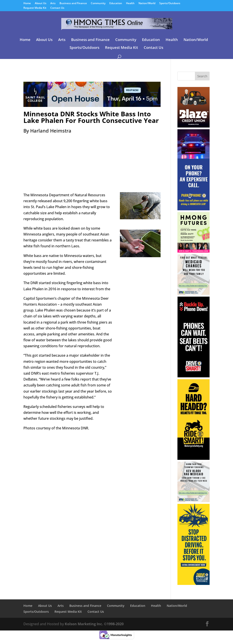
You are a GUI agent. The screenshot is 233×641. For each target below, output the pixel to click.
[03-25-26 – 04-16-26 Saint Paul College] (92, 103)
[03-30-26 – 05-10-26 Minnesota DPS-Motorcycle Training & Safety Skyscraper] (193, 458)
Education (115, 3)
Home (27, 3)
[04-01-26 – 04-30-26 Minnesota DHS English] (193, 293)
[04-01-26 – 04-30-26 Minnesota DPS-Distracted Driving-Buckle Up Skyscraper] (193, 376)
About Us (40, 3)
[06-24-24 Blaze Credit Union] (193, 126)
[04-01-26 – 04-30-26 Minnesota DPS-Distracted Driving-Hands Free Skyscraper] (193, 209)
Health (130, 3)
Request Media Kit (34, 8)
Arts (53, 3)
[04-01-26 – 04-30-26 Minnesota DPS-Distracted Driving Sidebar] (193, 583)
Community (98, 3)
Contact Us (57, 8)
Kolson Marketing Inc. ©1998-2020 (94, 624)
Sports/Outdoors (169, 3)
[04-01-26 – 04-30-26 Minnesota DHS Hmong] (193, 500)
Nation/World (146, 3)
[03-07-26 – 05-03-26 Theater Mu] (193, 251)
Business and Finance (73, 3)
